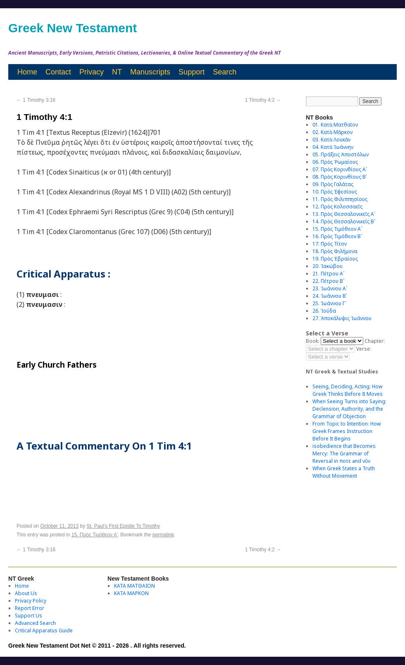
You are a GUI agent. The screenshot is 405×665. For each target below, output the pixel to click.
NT (117, 72)
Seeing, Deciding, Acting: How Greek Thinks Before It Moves (347, 390)
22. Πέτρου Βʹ (328, 281)
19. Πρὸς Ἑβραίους (335, 258)
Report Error (29, 608)
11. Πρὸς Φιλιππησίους (339, 199)
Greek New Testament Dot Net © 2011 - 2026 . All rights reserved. (97, 645)
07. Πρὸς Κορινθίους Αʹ (339, 169)
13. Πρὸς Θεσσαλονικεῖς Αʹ (343, 214)
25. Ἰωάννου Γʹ (329, 303)
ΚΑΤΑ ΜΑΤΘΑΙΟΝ (134, 585)
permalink (163, 535)
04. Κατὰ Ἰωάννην (332, 147)
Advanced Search (35, 623)
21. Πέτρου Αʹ (328, 273)
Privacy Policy (30, 600)
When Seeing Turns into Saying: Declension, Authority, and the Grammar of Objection (349, 409)
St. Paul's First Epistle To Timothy (123, 526)
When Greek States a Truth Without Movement (343, 472)
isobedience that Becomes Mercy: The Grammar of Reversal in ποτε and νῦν (344, 453)
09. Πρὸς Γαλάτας (332, 184)
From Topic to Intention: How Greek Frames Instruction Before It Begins (346, 431)
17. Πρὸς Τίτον (329, 243)
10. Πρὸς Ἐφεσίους (334, 191)
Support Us (28, 615)
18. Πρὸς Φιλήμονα (334, 251)
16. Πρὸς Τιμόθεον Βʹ (337, 236)
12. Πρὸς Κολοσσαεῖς (337, 206)
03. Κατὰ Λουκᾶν (331, 139)
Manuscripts (150, 72)
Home (27, 72)
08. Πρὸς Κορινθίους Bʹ (339, 176)
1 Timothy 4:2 (263, 100)
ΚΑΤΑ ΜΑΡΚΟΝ (131, 593)
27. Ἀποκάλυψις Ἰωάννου (342, 318)
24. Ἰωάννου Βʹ (329, 295)
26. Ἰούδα (324, 310)
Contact (58, 72)
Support (192, 72)
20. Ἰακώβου (327, 266)
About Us (26, 593)
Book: (312, 340)
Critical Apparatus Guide (44, 630)
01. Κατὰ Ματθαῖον (335, 124)
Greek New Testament (72, 28)
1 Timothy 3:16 (36, 100)
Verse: (363, 348)
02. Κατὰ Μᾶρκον (332, 132)
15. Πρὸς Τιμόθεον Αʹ (94, 535)
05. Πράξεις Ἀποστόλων (340, 154)
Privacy (91, 72)
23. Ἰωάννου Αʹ (329, 288)
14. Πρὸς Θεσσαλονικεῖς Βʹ (343, 221)
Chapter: (374, 340)
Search (224, 72)
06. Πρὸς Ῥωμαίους (335, 161)
